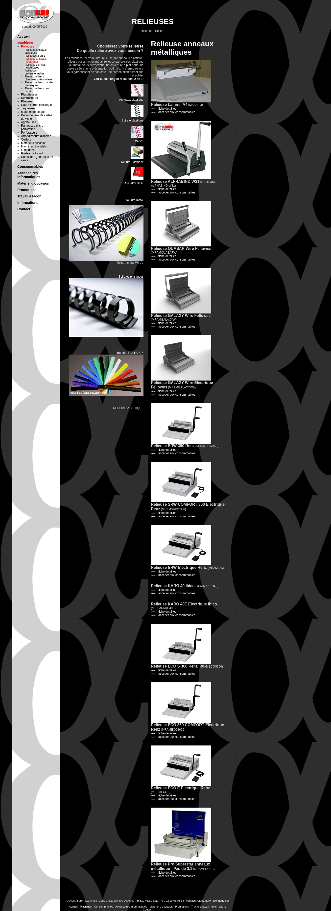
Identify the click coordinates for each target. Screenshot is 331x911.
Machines (25, 43)
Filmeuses (28, 150)
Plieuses (26, 101)
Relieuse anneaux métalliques (36, 60)
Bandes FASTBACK (130, 353)
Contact (23, 209)
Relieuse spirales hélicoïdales (35, 66)
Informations (27, 203)
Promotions (27, 190)
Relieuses (27, 46)
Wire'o (139, 141)
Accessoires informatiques (28, 175)
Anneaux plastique (131, 99)
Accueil (23, 36)
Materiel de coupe (33, 112)
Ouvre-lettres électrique (36, 105)
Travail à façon (29, 196)
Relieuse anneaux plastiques (36, 51)
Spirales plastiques (130, 276)
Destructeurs (29, 98)
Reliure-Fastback (132, 162)
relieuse (136, 46)
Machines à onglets (34, 146)
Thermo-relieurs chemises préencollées (38, 78)
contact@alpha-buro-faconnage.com (208, 900)
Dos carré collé (133, 183)
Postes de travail (32, 153)
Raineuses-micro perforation (32, 127)
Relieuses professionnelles (35, 72)
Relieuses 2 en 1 (35, 55)
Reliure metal (134, 200)
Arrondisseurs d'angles (36, 136)
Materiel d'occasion (33, 143)
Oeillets (26, 139)
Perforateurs (29, 132)
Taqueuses (28, 108)
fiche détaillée (167, 108)
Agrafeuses (28, 122)
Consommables (30, 166)
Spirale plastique (132, 120)
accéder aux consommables (176, 112)
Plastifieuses (29, 94)
